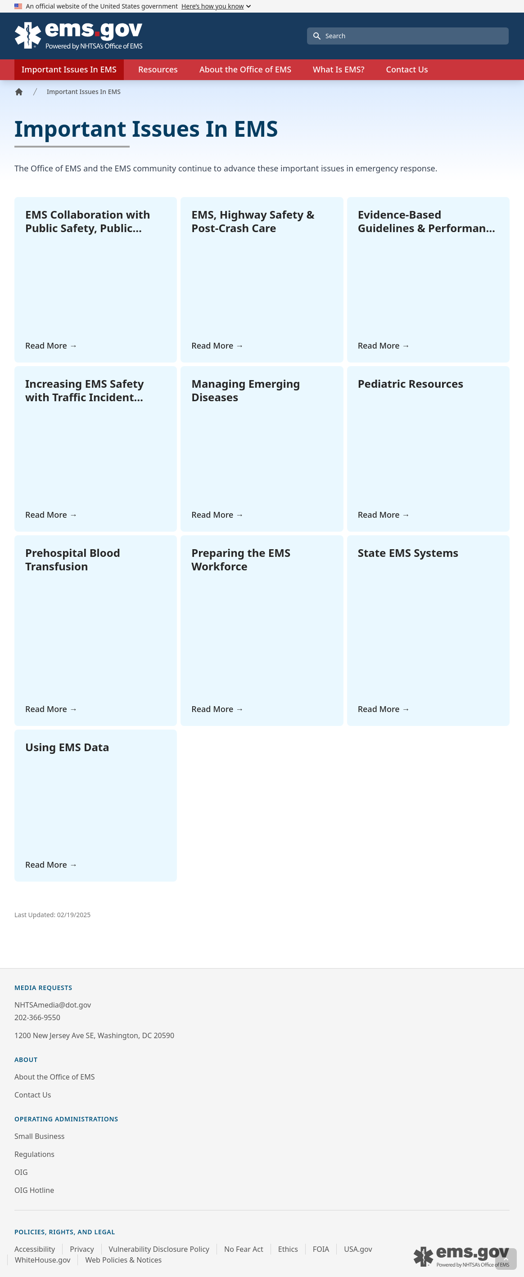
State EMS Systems (408, 552)
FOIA (321, 1249)
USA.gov (358, 1249)
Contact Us (407, 69)
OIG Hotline (34, 1190)
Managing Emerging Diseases (245, 390)
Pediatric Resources (411, 383)
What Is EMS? (338, 69)
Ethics (288, 1249)
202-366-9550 (37, 1017)
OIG (21, 1172)
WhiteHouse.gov (42, 1260)
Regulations (34, 1154)
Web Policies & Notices (123, 1260)
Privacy (82, 1249)
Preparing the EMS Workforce (240, 559)
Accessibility (34, 1249)
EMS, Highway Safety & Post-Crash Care (252, 221)
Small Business (39, 1136)
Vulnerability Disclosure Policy (159, 1249)
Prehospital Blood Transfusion (72, 559)
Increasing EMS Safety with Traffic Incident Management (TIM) (84, 397)
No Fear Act (243, 1249)
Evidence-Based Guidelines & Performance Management (428, 228)
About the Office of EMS (54, 1077)
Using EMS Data (67, 746)
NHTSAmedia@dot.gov (52, 1005)
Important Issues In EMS (84, 91)
